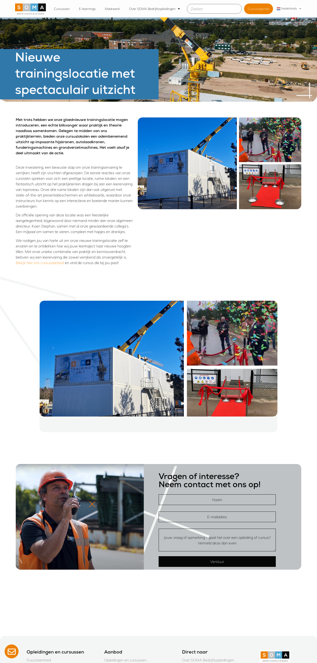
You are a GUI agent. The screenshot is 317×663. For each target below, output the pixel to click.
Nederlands (287, 8)
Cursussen (62, 9)
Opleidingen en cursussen (125, 660)
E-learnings (87, 9)
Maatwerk (112, 9)
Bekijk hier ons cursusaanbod (40, 262)
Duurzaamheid (39, 660)
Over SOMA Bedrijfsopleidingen (154, 9)
